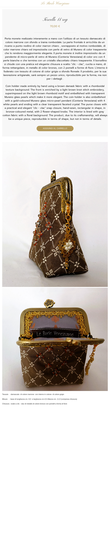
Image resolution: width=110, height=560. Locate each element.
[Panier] (106, 3)
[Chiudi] (3, 3)
